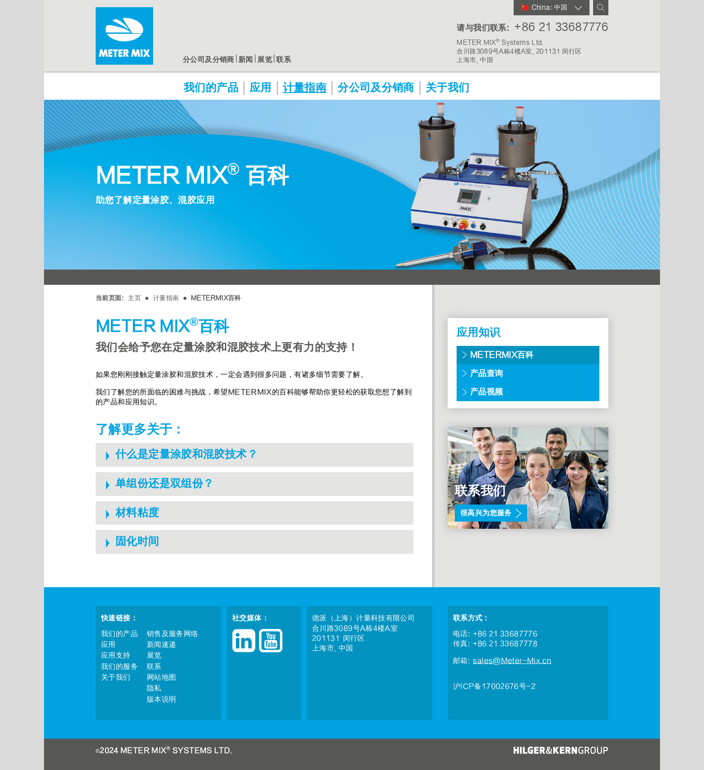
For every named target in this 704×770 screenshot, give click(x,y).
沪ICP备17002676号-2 (494, 686)
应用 (261, 88)
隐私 (154, 688)
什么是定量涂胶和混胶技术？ (186, 454)
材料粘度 (137, 513)
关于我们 (448, 88)
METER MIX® (124, 36)
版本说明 (161, 699)
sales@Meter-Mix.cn (512, 661)
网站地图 (161, 677)
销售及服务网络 (172, 634)
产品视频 (486, 392)
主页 (134, 298)
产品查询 (486, 373)
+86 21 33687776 (561, 27)
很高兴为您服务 (486, 513)
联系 (283, 60)
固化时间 (137, 541)
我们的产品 (211, 88)
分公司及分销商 (208, 60)
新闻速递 (161, 645)
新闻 (245, 60)
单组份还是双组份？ (164, 484)
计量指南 (305, 88)
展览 (264, 60)
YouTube (270, 640)
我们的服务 (119, 667)
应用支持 (116, 655)
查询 (600, 7)
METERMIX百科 (216, 298)
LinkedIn (243, 640)
